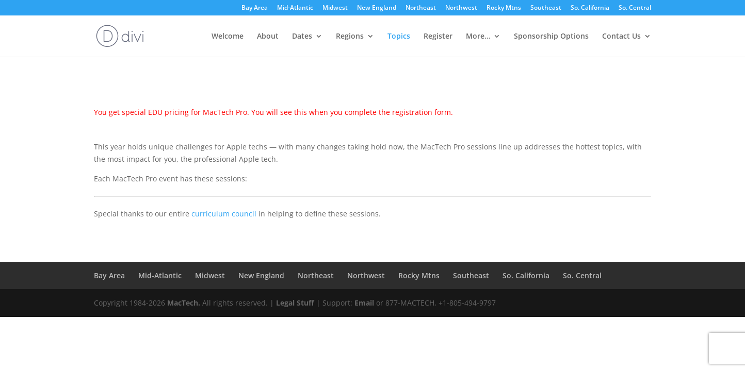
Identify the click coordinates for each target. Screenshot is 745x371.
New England (376, 8)
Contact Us (621, 36)
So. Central (635, 8)
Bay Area (254, 8)
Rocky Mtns (504, 8)
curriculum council (223, 213)
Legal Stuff (295, 303)
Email (364, 303)
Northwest (461, 8)
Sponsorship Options (551, 36)
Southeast (545, 8)
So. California (590, 8)
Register (438, 36)
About (268, 36)
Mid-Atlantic (295, 8)
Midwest (335, 8)
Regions (350, 36)
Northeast (421, 8)
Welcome (228, 36)
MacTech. (183, 303)
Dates (302, 36)
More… (478, 36)
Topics (398, 36)
